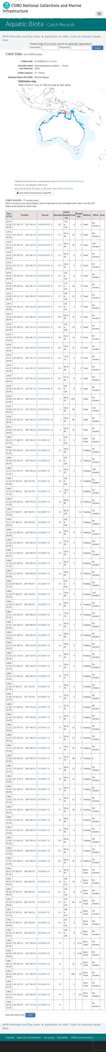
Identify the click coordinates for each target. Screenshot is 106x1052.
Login (97, 47)
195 (59, 348)
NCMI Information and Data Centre (21, 36)
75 (60, 440)
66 (60, 656)
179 (59, 286)
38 (60, 491)
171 (59, 235)
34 (60, 1005)
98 (60, 820)
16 (60, 953)
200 (59, 389)
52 (60, 450)
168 (59, 224)
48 (60, 532)
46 (60, 522)
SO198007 (43, 471)
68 (60, 676)
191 (59, 358)
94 (60, 789)
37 (60, 974)
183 (59, 327)
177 (59, 296)
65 (60, 645)
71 (60, 686)
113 (59, 902)
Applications (51, 36)
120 (59, 861)
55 (60, 584)
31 (60, 471)
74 (60, 707)
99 (60, 830)
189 (59, 317)
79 (60, 748)
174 (59, 255)
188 (59, 337)
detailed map (31, 85)
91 (60, 768)
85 (60, 871)
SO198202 (43, 943)
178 (59, 307)
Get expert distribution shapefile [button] (34, 192)
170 (59, 265)
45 (60, 512)
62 (60, 625)
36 (60, 481)
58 (60, 460)
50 (60, 553)
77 (60, 738)
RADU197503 (44, 399)
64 (60, 635)
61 (60, 615)
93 (60, 779)
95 (60, 799)
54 (60, 994)
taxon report (50, 61)
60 (60, 604)
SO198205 (43, 1005)
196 (59, 368)
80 (60, 758)
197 (59, 378)
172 (59, 245)
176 (59, 276)
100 (59, 840)
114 (59, 912)
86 (60, 882)
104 (59, 851)
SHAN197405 (44, 224)
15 (60, 943)
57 (60, 594)
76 (60, 727)
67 (60, 666)
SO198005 (43, 450)
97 (60, 810)
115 (59, 923)
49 (60, 543)
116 (59, 933)
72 (60, 697)
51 (60, 563)
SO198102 (43, 871)
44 (60, 502)
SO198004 (43, 440)
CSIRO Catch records (65, 188)
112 (59, 892)
